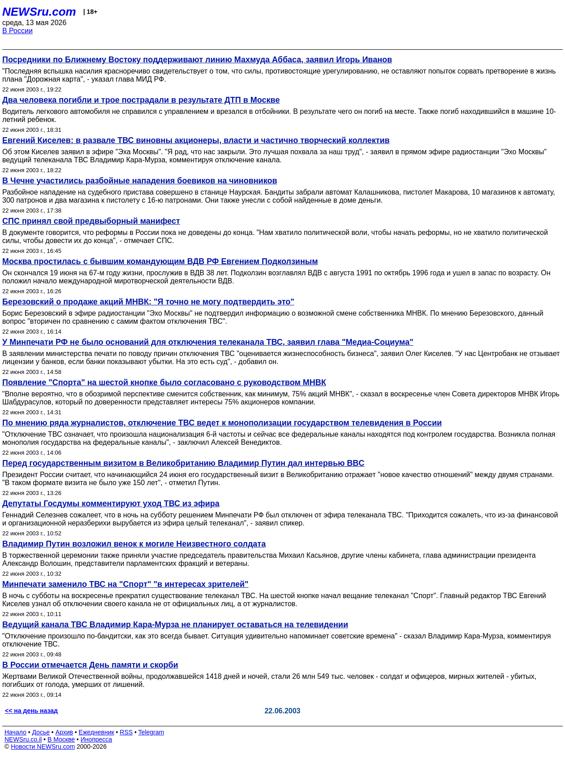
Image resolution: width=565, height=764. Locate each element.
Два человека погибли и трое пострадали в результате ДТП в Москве (141, 100)
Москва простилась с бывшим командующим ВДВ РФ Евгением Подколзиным (160, 261)
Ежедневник (96, 732)
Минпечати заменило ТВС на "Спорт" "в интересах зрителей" (125, 584)
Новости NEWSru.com (43, 746)
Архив (64, 732)
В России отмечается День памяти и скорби (90, 664)
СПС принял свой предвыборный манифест (91, 221)
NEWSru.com (39, 11)
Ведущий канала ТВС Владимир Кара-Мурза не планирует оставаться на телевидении (175, 624)
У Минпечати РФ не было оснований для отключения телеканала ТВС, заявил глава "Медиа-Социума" (207, 342)
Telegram (151, 732)
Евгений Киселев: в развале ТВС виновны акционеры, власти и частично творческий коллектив (196, 140)
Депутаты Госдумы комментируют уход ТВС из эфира (111, 503)
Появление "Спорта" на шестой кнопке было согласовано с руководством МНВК (164, 382)
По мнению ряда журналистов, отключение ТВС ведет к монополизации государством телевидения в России (222, 422)
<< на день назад (31, 710)
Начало (15, 732)
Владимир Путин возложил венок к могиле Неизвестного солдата (134, 543)
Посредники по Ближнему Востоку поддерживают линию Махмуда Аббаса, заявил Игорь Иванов (197, 59)
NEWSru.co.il (23, 739)
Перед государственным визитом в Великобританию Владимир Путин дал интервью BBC (183, 463)
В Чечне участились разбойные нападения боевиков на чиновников (139, 180)
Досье (41, 732)
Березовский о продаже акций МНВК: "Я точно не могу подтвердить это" (148, 301)
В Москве (61, 739)
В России (17, 31)
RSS (126, 732)
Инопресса (96, 739)
